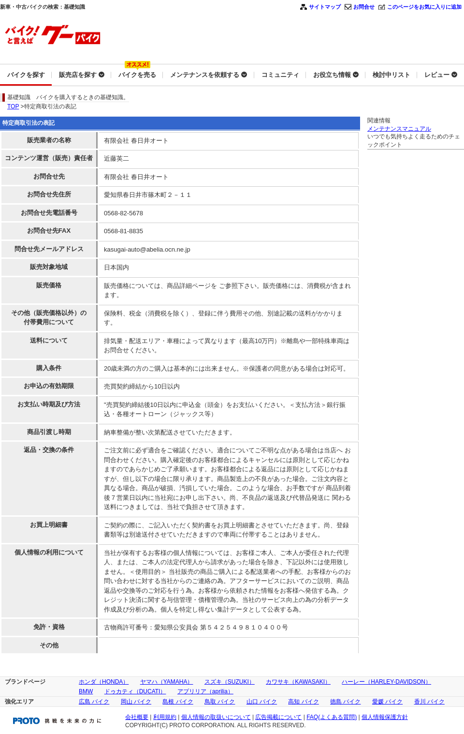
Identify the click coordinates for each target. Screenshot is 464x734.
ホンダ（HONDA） (104, 681)
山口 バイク (261, 701)
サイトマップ (325, 7)
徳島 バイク (345, 701)
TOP (13, 106)
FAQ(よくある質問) (331, 717)
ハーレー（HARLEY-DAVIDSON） (386, 681)
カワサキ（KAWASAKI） (298, 681)
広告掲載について (278, 717)
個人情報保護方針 (385, 717)
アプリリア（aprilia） (205, 691)
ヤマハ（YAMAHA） (166, 681)
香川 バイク (429, 701)
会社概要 (136, 717)
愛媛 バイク (387, 701)
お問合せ (364, 7)
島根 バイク (177, 701)
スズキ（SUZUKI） (229, 681)
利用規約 (164, 717)
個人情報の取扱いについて (216, 717)
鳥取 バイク (219, 701)
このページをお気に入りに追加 (424, 7)
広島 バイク (94, 701)
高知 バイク (303, 701)
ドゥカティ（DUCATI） (135, 691)
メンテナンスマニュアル (399, 128)
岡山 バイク (136, 701)
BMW (86, 691)
